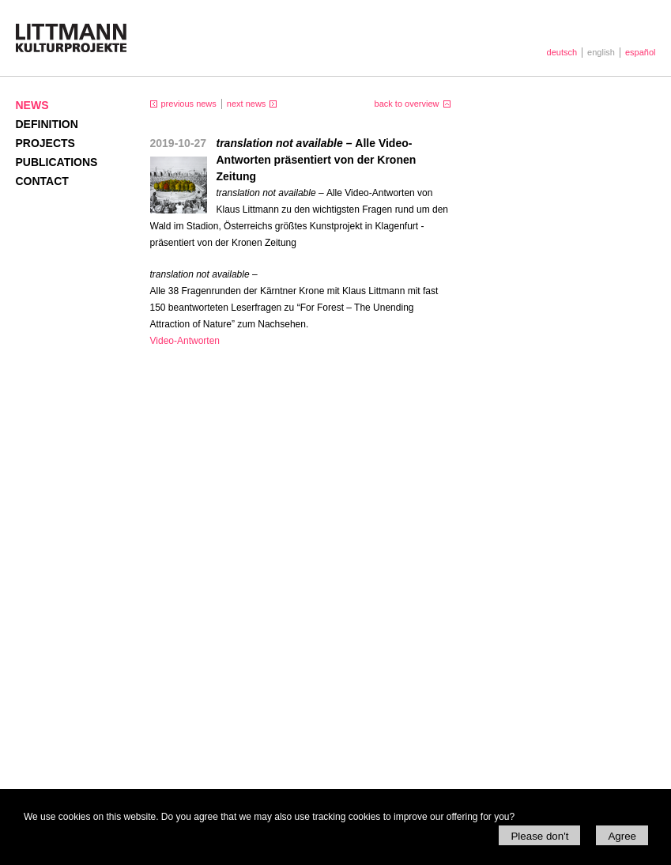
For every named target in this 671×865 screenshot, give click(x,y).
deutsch (562, 52)
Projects (45, 143)
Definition (47, 124)
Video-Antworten (185, 340)
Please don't (539, 836)
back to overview (407, 103)
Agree (622, 836)
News (32, 105)
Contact (42, 181)
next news (246, 103)
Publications (57, 162)
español (640, 52)
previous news (189, 103)
